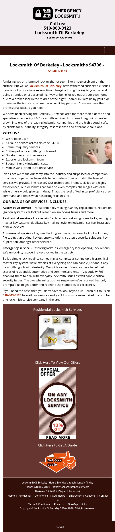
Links (84, 504)
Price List (59, 504)
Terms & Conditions (39, 504)
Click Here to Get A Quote (57, 445)
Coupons (90, 495)
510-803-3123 (57, 28)
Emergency (75, 495)
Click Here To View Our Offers (57, 362)
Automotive (58, 495)
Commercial (41, 495)
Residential (24, 495)
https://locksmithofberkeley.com (70, 487)
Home (11, 495)
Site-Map (73, 504)
